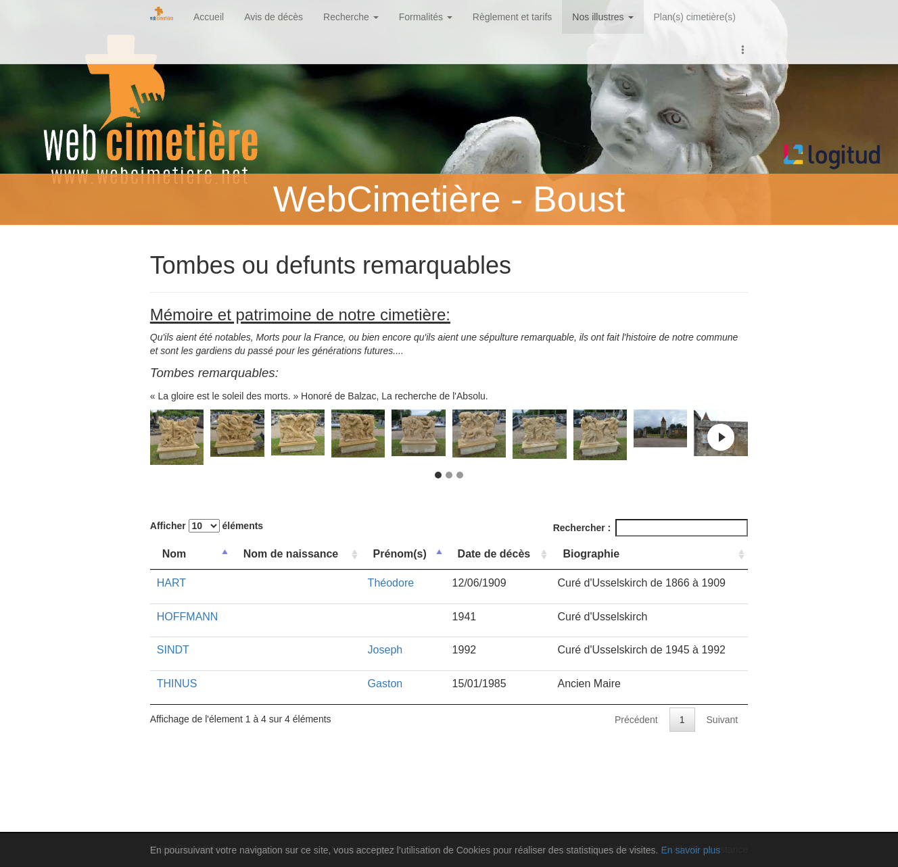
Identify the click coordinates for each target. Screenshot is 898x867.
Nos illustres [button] (602, 16)
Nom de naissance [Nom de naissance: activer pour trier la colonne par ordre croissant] (291, 554)
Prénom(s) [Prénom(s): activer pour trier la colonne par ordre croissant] (400, 554)
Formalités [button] (425, 16)
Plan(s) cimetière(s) (695, 16)
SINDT (173, 649)
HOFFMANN (187, 616)
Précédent (636, 719)
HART (171, 583)
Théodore (391, 583)
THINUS (177, 683)
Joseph (385, 649)
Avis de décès (273, 16)
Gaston (385, 683)
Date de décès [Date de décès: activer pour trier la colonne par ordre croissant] (494, 554)
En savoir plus (690, 850)
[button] (743, 49)
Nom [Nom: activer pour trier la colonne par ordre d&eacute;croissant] (174, 554)
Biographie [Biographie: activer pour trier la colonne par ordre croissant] (591, 554)
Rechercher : (651, 528)
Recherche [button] (351, 16)
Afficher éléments (206, 525)
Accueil (208, 16)
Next (720, 437)
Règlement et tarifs (512, 16)
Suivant (722, 719)
